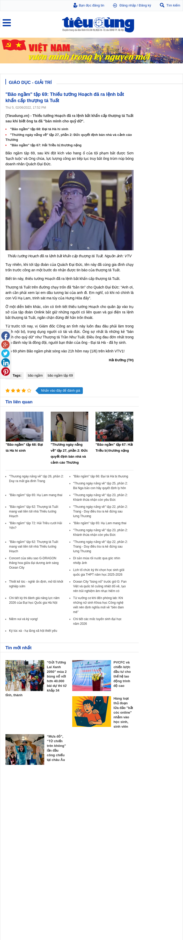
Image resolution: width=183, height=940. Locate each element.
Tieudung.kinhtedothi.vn (146, 913)
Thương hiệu (102, 803)
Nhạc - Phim (13, 882)
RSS (174, 923)
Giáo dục (11, 866)
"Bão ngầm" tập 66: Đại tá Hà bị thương (100, 476)
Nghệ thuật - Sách (17, 871)
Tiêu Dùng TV (60, 786)
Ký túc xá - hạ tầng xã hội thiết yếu (33, 631)
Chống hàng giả (16, 840)
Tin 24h (54, 829)
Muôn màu (56, 840)
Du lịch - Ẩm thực (61, 845)
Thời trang (100, 845)
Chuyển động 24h (17, 793)
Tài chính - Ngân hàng (20, 798)
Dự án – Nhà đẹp (150, 803)
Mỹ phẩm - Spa (104, 840)
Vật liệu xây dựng (150, 814)
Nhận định (145, 798)
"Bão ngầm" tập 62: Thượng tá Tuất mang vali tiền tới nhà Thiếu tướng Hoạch (33, 511)
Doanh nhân (101, 793)
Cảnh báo (12, 845)
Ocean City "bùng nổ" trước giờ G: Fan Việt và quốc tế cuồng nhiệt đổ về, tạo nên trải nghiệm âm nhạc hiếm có (100, 586)
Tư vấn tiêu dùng (17, 835)
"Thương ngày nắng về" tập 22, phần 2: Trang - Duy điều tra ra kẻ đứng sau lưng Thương (100, 511)
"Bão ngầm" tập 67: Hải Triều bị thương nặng (46, 145)
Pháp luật (56, 835)
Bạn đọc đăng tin (91, 5)
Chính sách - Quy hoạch (154, 793)
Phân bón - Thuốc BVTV (154, 835)
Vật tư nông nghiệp (153, 823)
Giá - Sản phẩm (16, 803)
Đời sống (56, 823)
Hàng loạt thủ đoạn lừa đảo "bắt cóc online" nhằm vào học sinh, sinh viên (123, 712)
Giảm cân (100, 829)
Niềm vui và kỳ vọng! (23, 619)
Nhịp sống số (58, 871)
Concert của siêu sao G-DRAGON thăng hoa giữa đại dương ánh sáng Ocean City (33, 562)
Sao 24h (11, 876)
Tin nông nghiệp (149, 829)
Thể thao (55, 850)
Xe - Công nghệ (61, 860)
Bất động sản (148, 786)
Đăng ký (145, 5)
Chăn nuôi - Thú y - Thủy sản (158, 840)
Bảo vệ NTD (14, 823)
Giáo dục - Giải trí (19, 860)
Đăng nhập (128, 5)
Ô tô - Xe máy (59, 866)
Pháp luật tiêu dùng (18, 829)
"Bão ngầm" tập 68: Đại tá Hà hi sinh (39, 129)
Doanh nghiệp (104, 786)
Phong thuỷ (145, 808)
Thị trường (13, 786)
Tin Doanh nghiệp (105, 808)
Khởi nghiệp (101, 798)
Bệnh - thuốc (102, 835)
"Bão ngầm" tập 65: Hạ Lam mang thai (35, 495)
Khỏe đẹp (101, 823)
